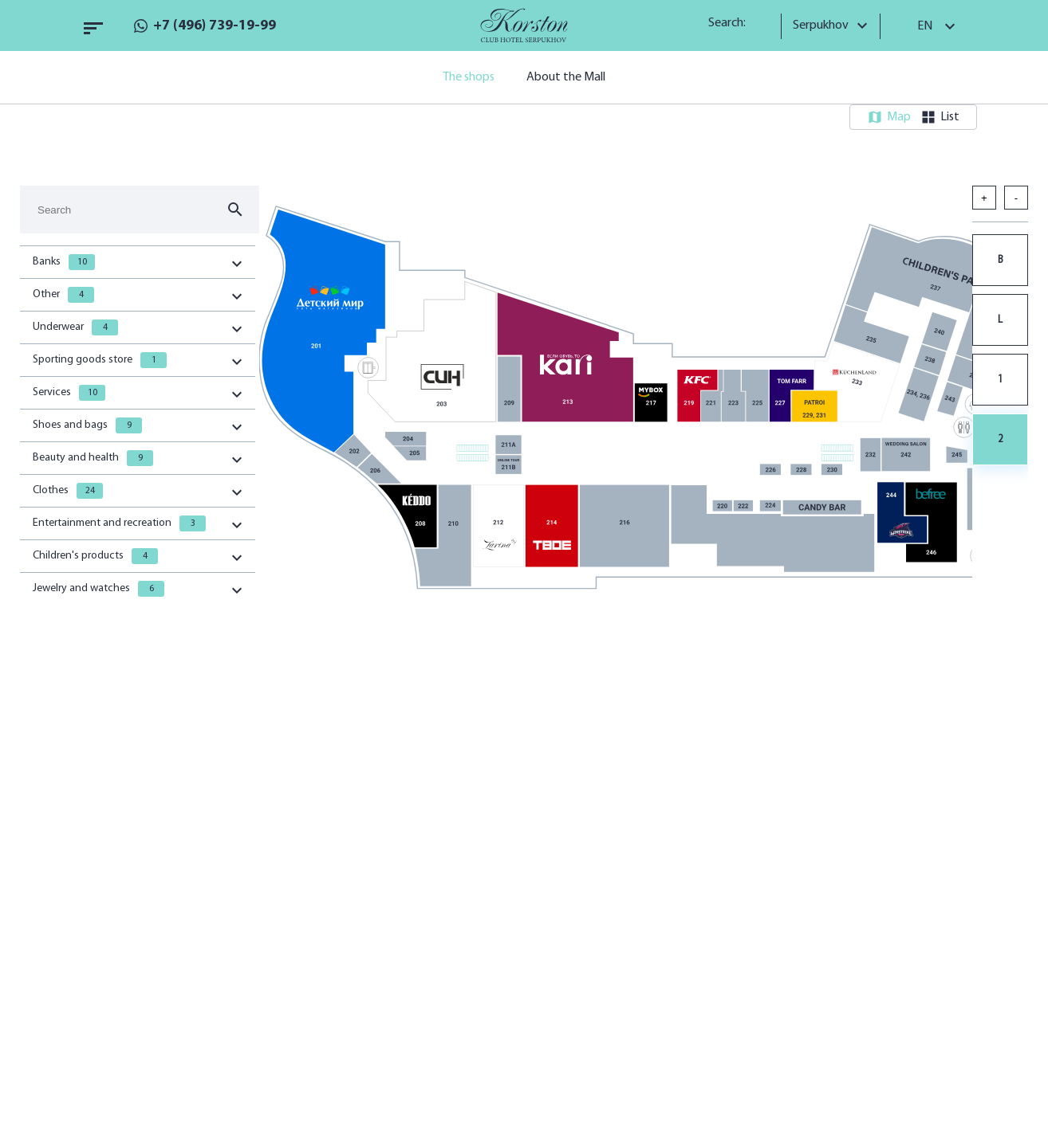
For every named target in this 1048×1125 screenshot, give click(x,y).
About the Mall (565, 77)
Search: (732, 23)
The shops (468, 77)
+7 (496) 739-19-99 (214, 25)
